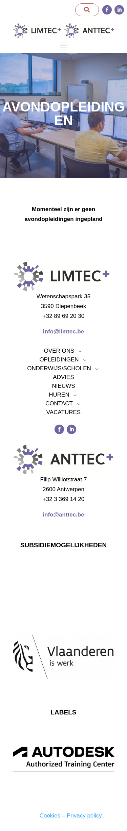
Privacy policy (84, 815)
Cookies (50, 815)
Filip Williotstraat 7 (63, 479)
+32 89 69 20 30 (63, 316)
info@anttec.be (63, 514)
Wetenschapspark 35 (63, 296)
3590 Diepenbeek (63, 306)
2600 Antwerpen (63, 489)
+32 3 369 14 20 (63, 499)
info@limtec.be (63, 331)
